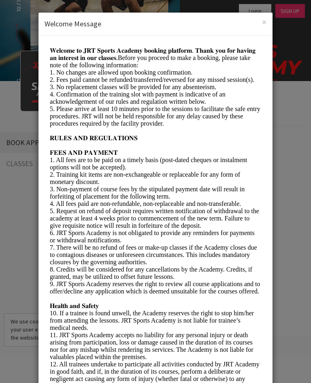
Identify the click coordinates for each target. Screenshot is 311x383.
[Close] (264, 22)
